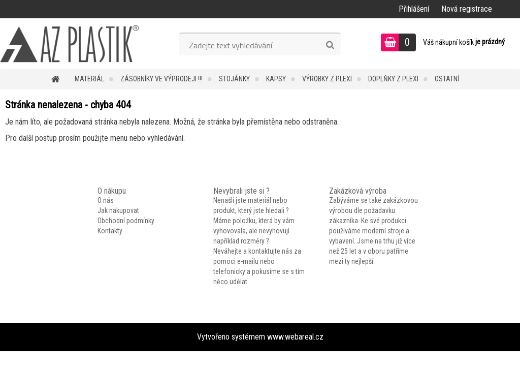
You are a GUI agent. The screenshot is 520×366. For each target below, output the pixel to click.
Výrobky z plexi (327, 79)
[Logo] (70, 43)
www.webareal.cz (295, 337)
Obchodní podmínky (126, 221)
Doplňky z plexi (393, 79)
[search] (330, 45)
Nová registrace (466, 9)
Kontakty (110, 231)
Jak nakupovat (118, 210)
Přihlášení (414, 9)
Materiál (89, 79)
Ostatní (447, 79)
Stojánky (234, 79)
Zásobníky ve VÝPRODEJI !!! (161, 79)
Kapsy (276, 79)
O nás (106, 200)
